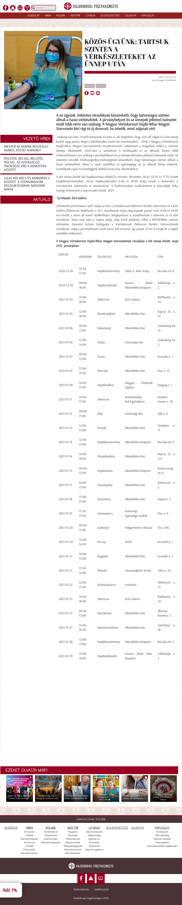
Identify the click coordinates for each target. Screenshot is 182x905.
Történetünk (51, 831)
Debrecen (89, 86)
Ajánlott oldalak (162, 838)
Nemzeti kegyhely (50, 842)
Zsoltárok (94, 846)
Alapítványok (73, 842)
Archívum (29, 842)
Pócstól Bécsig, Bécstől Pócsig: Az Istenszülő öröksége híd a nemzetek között (25, 164)
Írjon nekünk (81, 889)
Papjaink (72, 831)
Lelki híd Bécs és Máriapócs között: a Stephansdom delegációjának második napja (27, 183)
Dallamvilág (94, 835)
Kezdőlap (33, 15)
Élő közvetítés (110, 15)
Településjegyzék (72, 846)
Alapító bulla (51, 838)
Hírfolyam (29, 831)
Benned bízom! (29, 853)
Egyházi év (94, 838)
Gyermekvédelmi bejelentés (162, 846)
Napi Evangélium (94, 849)
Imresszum (162, 831)
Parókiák (73, 835)
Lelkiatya (130, 15)
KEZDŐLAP (11, 827)
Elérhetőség (162, 835)
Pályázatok (29, 849)
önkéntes (101, 86)
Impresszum (102, 889)
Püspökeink (50, 835)
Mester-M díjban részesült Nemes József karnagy (26, 148)
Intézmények (73, 838)
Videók (29, 835)
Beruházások (73, 853)
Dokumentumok (72, 849)
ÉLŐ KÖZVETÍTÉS (117, 827)
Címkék (29, 846)
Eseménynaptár (29, 838)
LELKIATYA (137, 827)
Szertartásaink (94, 831)
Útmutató (94, 842)
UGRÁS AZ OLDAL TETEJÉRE (91, 819)
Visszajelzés (162, 842)
